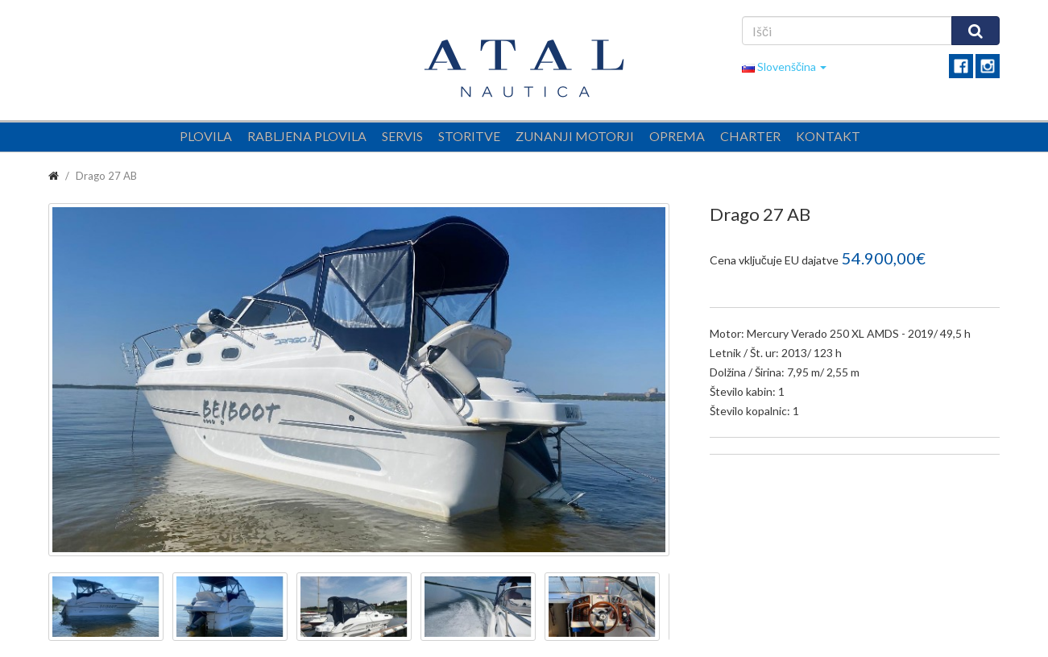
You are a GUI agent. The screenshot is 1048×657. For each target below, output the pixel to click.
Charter (750, 135)
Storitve (469, 135)
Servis (402, 135)
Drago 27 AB (106, 175)
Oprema (677, 135)
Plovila (206, 135)
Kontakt (828, 135)
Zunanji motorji (575, 135)
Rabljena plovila (307, 135)
